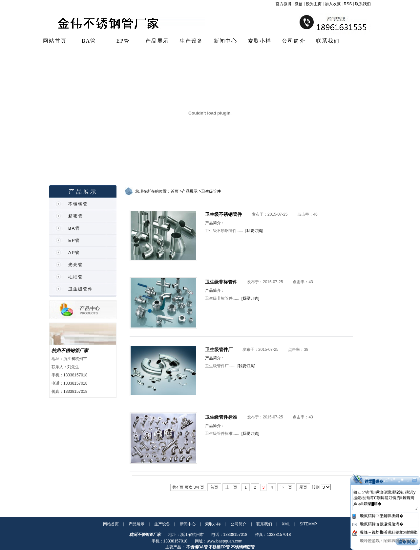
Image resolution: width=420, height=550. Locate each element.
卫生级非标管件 (221, 282)
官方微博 (283, 4)
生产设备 (191, 41)
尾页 (303, 487)
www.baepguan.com (224, 541)
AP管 (74, 252)
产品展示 (157, 41)
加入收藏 (333, 4)
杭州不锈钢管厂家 (70, 350)
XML (286, 524)
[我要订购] (254, 230)
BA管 (89, 41)
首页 (214, 487)
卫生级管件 (80, 288)
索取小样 (259, 41)
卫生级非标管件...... (222, 298)
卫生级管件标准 (221, 417)
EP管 (123, 41)
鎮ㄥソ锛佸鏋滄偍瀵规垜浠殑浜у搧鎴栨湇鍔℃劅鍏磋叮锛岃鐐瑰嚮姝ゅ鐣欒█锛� (385, 499)
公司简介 (293, 41)
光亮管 (75, 264)
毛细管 (75, 276)
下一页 (286, 487)
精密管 (75, 216)
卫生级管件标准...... (222, 433)
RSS (348, 4)
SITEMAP (308, 524)
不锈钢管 (78, 203)
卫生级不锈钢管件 (223, 214)
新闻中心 (225, 41)
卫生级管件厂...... (220, 366)
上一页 (231, 487)
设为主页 (314, 4)
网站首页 (55, 41)
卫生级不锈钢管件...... (224, 230)
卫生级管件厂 (219, 349)
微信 (299, 4)
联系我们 (363, 4)
